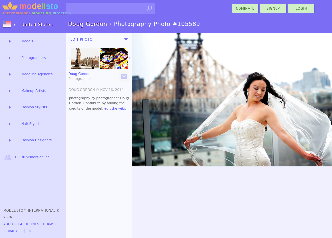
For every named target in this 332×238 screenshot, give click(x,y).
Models (27, 41)
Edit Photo (81, 39)
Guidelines (28, 224)
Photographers (33, 58)
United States (37, 24)
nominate (245, 8)
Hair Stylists (31, 124)
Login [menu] (301, 8)
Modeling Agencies (37, 74)
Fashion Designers (36, 140)
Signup (273, 8)
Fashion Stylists (34, 107)
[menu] (126, 39)
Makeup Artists (33, 91)
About (9, 224)
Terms (48, 224)
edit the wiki (114, 108)
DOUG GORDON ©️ (84, 90)
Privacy (10, 231)
